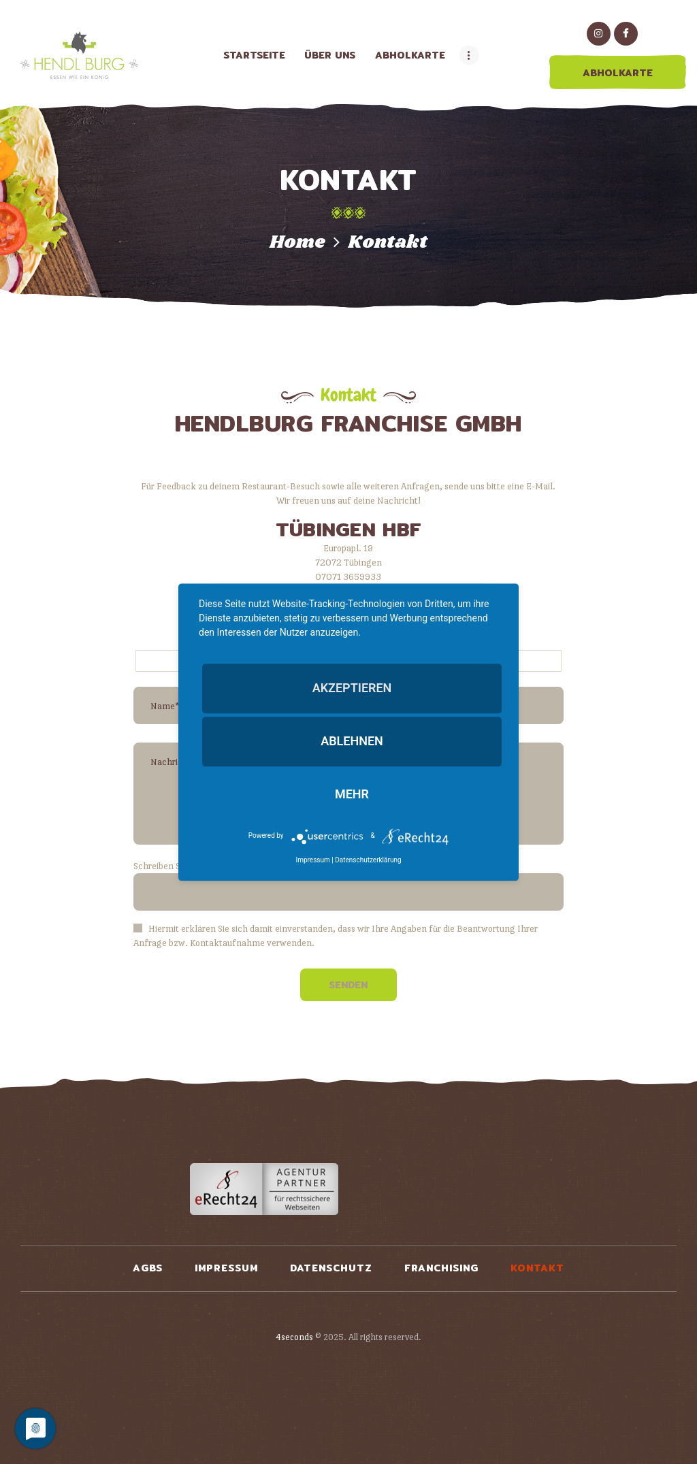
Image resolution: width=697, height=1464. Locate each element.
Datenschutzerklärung (368, 860)
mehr (352, 794)
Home (297, 242)
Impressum (312, 860)
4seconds (294, 1337)
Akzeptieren (352, 688)
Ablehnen (352, 741)
